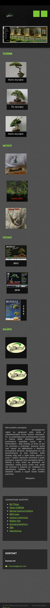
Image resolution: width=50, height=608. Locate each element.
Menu (44, 14)
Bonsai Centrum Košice (21, 510)
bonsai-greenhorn (19, 524)
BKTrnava (14, 514)
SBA (11, 527)
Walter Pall (15, 520)
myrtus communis (19, 517)
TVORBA (7, 53)
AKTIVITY (7, 145)
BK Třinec (14, 504)
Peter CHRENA (17, 507)
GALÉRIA (7, 329)
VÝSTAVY (7, 237)
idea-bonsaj (15, 530)
